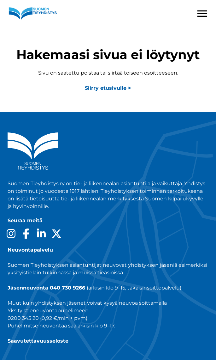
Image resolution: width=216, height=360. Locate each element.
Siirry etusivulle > (108, 88)
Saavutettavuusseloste (38, 341)
